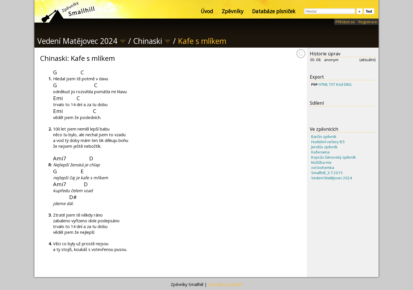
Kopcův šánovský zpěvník (333, 157)
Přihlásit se (345, 21)
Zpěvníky (232, 11)
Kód (339, 84)
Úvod (207, 11)
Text (369, 11)
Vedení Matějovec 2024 (331, 177)
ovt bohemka (322, 167)
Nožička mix (321, 162)
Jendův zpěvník (324, 146)
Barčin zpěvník (323, 136)
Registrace (368, 21)
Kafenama (320, 152)
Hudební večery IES (328, 141)
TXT (332, 84)
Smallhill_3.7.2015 (327, 172)
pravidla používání (225, 284)
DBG (348, 84)
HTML (323, 84)
